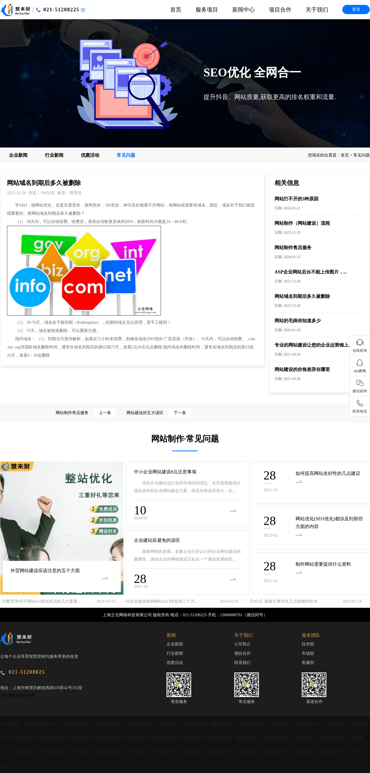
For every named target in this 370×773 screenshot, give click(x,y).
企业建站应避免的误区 (157, 540)
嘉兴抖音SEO (196, 723)
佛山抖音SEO (223, 723)
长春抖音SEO (220, 752)
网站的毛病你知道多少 (298, 320)
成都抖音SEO (248, 738)
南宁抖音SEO (26, 738)
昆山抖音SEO (279, 723)
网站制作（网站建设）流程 (302, 223)
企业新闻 (18, 155)
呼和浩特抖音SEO (40, 723)
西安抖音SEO (109, 752)
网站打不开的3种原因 (296, 198)
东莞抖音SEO (251, 723)
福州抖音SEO (109, 738)
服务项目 (207, 9)
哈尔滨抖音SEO (110, 723)
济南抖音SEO (54, 752)
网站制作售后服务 (293, 247)
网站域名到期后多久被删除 (302, 296)
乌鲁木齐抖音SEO (76, 723)
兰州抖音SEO (165, 752)
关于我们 (317, 9)
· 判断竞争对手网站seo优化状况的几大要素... (40, 601)
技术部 (308, 644)
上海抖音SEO (304, 752)
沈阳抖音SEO (193, 752)
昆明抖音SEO (193, 738)
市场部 (308, 653)
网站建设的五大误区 (158, 412)
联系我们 (242, 662)
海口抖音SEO (82, 738)
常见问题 (126, 155)
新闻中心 (243, 9)
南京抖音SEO (276, 738)
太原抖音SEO (26, 752)
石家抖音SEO (168, 723)
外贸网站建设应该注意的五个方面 (45, 570)
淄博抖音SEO (307, 723)
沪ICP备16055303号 (17, 695)
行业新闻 (54, 155)
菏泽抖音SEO (334, 723)
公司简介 (242, 644)
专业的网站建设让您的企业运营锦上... (313, 345)
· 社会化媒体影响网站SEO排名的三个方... (160, 601)
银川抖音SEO (54, 738)
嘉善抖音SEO (140, 723)
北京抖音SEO (276, 752)
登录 (356, 9)
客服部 (308, 662)
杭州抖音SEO (165, 738)
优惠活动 (90, 155)
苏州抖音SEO (248, 752)
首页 (175, 9)
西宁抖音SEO (137, 752)
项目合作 (280, 9)
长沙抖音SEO (304, 738)
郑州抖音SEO (82, 752)
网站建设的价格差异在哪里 (302, 369)
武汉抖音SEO (332, 738)
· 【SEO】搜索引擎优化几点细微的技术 (282, 601)
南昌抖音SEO (137, 738)
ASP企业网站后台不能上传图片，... (311, 272)
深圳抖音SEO (332, 752)
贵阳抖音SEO (220, 738)
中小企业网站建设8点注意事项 (165, 471)
